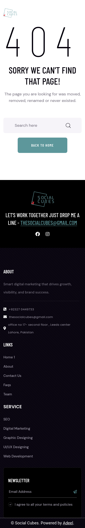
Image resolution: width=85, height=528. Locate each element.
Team (7, 394)
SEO (6, 419)
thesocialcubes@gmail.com (48, 222)
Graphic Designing (18, 438)
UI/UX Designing (16, 447)
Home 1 (9, 357)
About (8, 366)
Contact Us (12, 376)
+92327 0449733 (21, 309)
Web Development (18, 456)
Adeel (68, 523)
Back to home (42, 145)
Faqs (7, 385)
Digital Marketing (16, 428)
